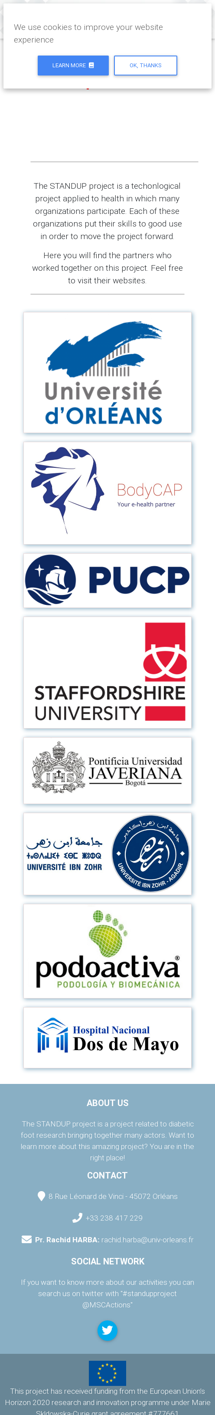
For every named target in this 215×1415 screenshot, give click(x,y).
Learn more (73, 65)
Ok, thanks (146, 65)
